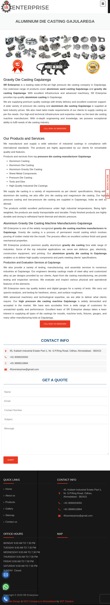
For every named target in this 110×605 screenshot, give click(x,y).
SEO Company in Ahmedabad (39, 601)
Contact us (11, 521)
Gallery (9, 508)
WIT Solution (67, 601)
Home (8, 489)
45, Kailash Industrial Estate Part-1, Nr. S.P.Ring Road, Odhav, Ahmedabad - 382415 (55, 350)
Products (10, 502)
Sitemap (9, 515)
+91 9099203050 (19, 357)
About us (10, 495)
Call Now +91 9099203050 (55, 129)
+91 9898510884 (19, 363)
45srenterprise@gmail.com (24, 369)
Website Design (11, 601)
